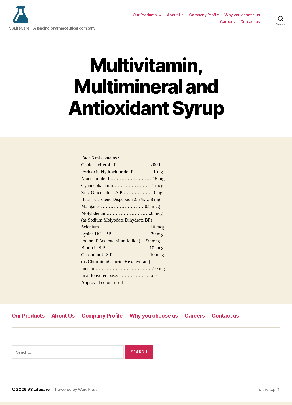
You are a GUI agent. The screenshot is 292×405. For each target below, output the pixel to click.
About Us (175, 16)
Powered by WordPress (76, 392)
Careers (227, 23)
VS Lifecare (38, 392)
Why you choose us (242, 16)
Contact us (250, 23)
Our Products (145, 16)
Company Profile (204, 16)
